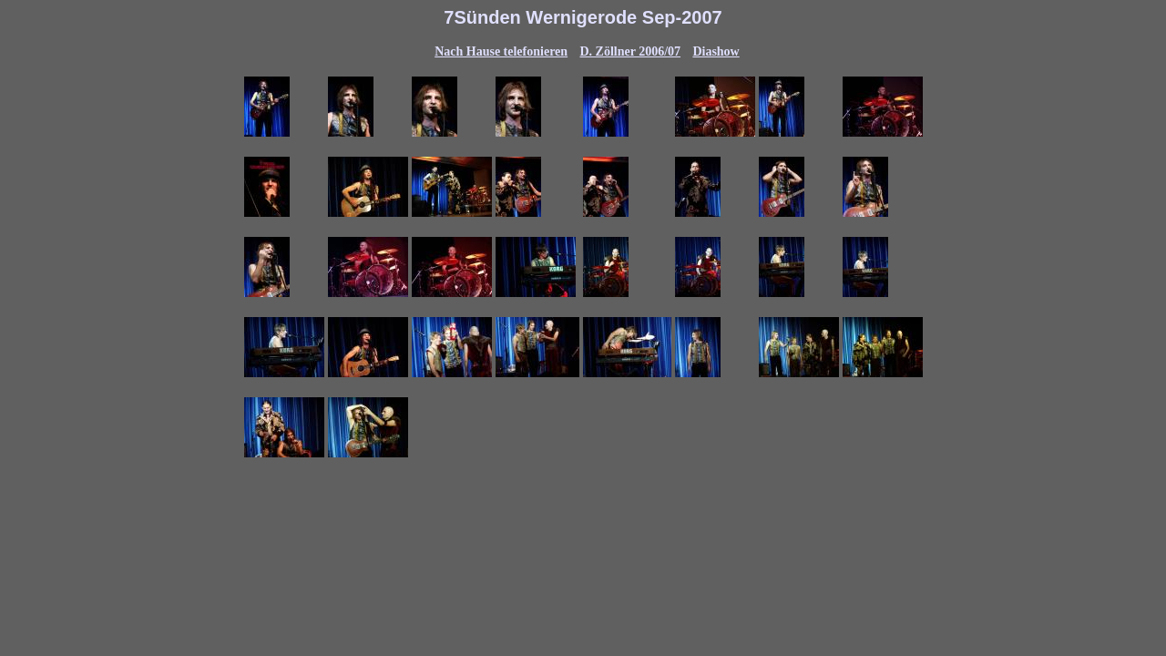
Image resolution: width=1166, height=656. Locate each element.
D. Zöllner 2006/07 (629, 51)
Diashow (715, 51)
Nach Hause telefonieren (501, 51)
